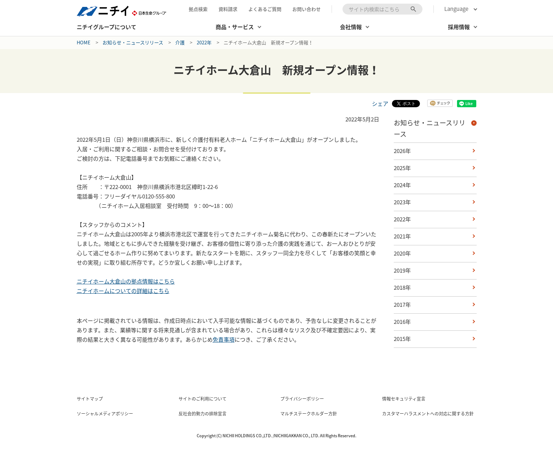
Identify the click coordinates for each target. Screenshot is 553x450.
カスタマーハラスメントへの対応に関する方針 (428, 413)
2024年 (402, 185)
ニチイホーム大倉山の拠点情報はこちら (126, 281)
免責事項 (224, 339)
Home (84, 42)
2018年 (402, 288)
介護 (180, 42)
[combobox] (382, 9)
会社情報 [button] (351, 27)
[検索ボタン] (413, 9)
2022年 (204, 42)
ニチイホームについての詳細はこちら (123, 291)
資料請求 (228, 8)
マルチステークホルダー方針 (308, 413)
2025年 (402, 168)
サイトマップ (90, 398)
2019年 (402, 270)
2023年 (402, 202)
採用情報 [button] (459, 27)
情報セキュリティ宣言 (403, 398)
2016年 (402, 322)
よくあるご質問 (264, 8)
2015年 (402, 339)
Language (456, 9)
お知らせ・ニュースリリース (133, 42)
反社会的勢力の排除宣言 (203, 413)
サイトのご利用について (203, 398)
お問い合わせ (306, 8)
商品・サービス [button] (235, 27)
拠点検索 (198, 8)
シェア (380, 104)
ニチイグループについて (106, 27)
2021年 (402, 236)
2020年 (402, 253)
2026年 (402, 151)
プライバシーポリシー (302, 398)
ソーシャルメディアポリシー (105, 413)
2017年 (402, 305)
